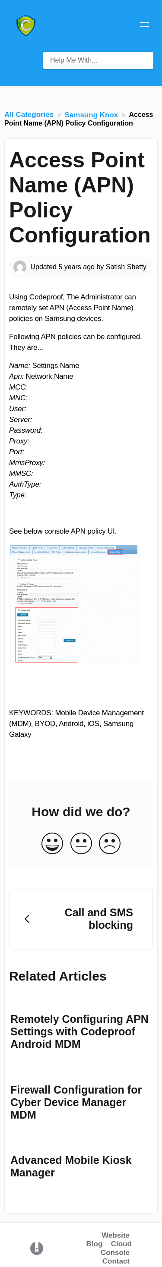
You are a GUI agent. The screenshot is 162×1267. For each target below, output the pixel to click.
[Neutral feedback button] (81, 844)
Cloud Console (116, 1248)
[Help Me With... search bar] (98, 60)
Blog (94, 1244)
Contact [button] (116, 1261)
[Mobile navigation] (144, 26)
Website (116, 1235)
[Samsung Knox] (92, 114)
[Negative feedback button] (109, 844)
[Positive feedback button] (52, 844)
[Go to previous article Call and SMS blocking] (81, 919)
